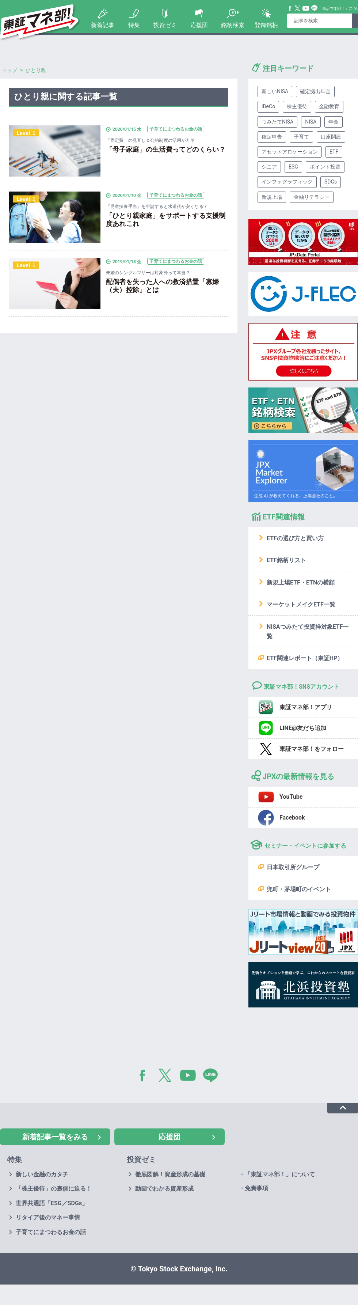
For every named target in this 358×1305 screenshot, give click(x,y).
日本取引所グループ (293, 867)
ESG (293, 167)
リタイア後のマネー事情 (48, 1217)
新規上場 (272, 197)
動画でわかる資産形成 (164, 1188)
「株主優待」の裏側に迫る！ (54, 1188)
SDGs (330, 182)
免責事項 (256, 1188)
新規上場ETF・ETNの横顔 (301, 582)
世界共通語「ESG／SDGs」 (52, 1203)
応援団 (199, 25)
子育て (301, 137)
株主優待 (297, 106)
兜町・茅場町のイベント (299, 889)
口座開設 (331, 137)
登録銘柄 (266, 25)
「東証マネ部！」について (280, 1174)
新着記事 (102, 25)
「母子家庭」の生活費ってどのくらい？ (165, 149)
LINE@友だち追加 (302, 728)
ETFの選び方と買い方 (295, 538)
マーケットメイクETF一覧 (301, 604)
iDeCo (268, 106)
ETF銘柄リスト (286, 560)
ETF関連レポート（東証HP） (305, 658)
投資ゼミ (165, 25)
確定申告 (272, 137)
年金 (333, 122)
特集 (134, 25)
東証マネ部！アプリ (305, 707)
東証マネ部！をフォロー (311, 748)
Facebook (290, 8)
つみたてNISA (277, 122)
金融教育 (329, 106)
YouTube (306, 8)
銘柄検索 (232, 25)
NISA (310, 122)
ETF (334, 152)
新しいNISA (275, 91)
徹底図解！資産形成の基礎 (170, 1174)
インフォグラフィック (287, 182)
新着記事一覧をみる (55, 1136)
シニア (269, 167)
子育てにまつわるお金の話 (51, 1232)
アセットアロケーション (290, 152)
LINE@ (213, 1076)
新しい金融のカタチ (42, 1174)
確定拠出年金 (315, 91)
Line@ (314, 8)
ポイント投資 (325, 167)
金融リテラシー (312, 197)
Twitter (297, 8)
